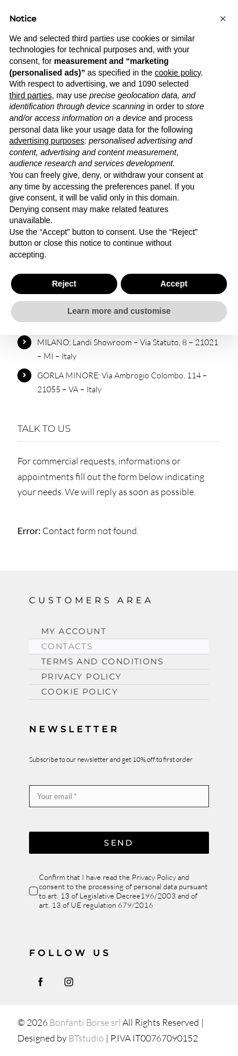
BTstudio (86, 1038)
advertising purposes (46, 140)
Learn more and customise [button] (119, 311)
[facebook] (40, 982)
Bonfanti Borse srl (85, 1022)
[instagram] (68, 982)
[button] (223, 18)
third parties (30, 95)
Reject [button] (64, 283)
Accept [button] (173, 283)
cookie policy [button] (178, 72)
